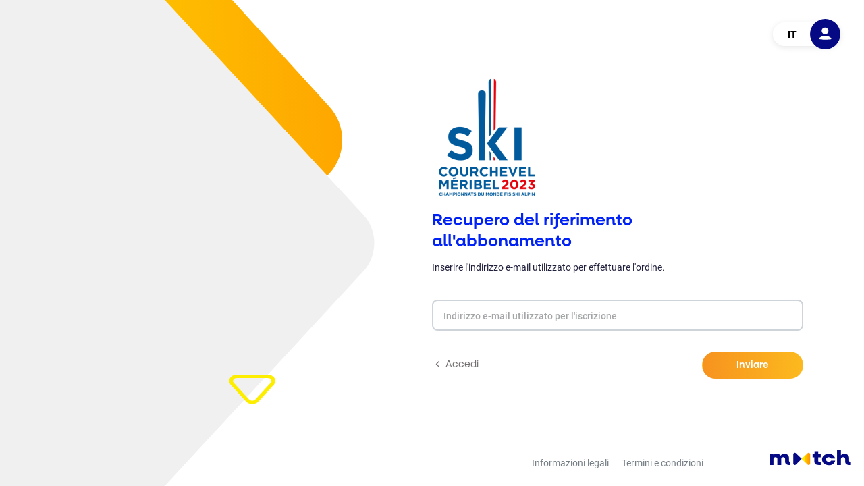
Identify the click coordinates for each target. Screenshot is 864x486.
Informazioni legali (570, 463)
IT (792, 34)
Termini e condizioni (662, 463)
